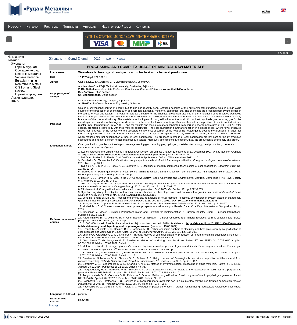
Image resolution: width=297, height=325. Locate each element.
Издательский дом (116, 26)
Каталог (32, 26)
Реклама (51, 26)
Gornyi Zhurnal (78, 58)
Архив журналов (22, 97)
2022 (97, 58)
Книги (15, 101)
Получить (83, 299)
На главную (16, 56)
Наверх (250, 316)
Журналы (56, 58)
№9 (108, 58)
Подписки (70, 26)
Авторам (89, 26)
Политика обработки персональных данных (148, 321)
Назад (120, 58)
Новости (14, 26)
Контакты (143, 26)
